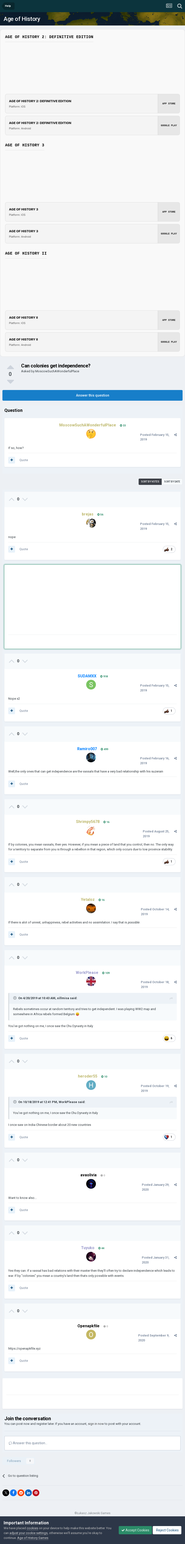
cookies (32, 1528)
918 (104, 676)
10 (104, 1076)
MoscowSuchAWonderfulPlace (57, 371)
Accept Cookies (135, 1530)
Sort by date (172, 481)
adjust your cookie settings (28, 1533)
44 (101, 1248)
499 (104, 749)
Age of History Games (32, 1538)
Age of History (22, 19)
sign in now (96, 1424)
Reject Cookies (167, 1530)
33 (123, 425)
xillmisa (63, 998)
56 (100, 514)
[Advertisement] (65, 601)
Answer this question (92, 395)
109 (105, 973)
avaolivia (88, 1175)
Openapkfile (88, 1326)
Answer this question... (28, 1443)
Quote (23, 460)
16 (106, 822)
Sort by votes (150, 481)
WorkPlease (68, 1102)
